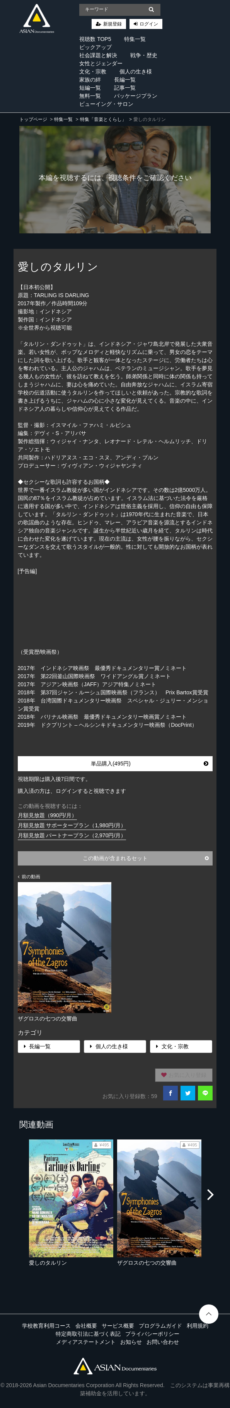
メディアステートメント (86, 1342)
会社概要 (86, 1326)
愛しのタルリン (48, 1263)
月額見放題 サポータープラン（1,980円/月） (72, 825)
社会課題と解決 (98, 55)
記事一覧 (125, 88)
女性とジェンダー (101, 63)
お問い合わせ (163, 1342)
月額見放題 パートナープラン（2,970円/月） (72, 835)
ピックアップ (95, 47)
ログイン (149, 24)
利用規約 (197, 1326)
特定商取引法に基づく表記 (88, 1334)
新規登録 (112, 24)
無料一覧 (90, 96)
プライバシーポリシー (152, 1334)
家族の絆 (90, 80)
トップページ (33, 119)
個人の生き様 (135, 71)
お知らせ (131, 1342)
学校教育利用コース (46, 1326)
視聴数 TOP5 (95, 39)
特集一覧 (135, 39)
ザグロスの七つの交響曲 (147, 1263)
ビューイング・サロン (106, 104)
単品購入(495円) (149, 763)
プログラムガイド (160, 1326)
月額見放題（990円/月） (47, 815)
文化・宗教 (92, 71)
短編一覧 (90, 88)
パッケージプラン (135, 96)
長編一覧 (125, 80)
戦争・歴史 (143, 55)
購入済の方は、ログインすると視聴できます (72, 791)
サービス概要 (118, 1326)
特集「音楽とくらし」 (103, 119)
